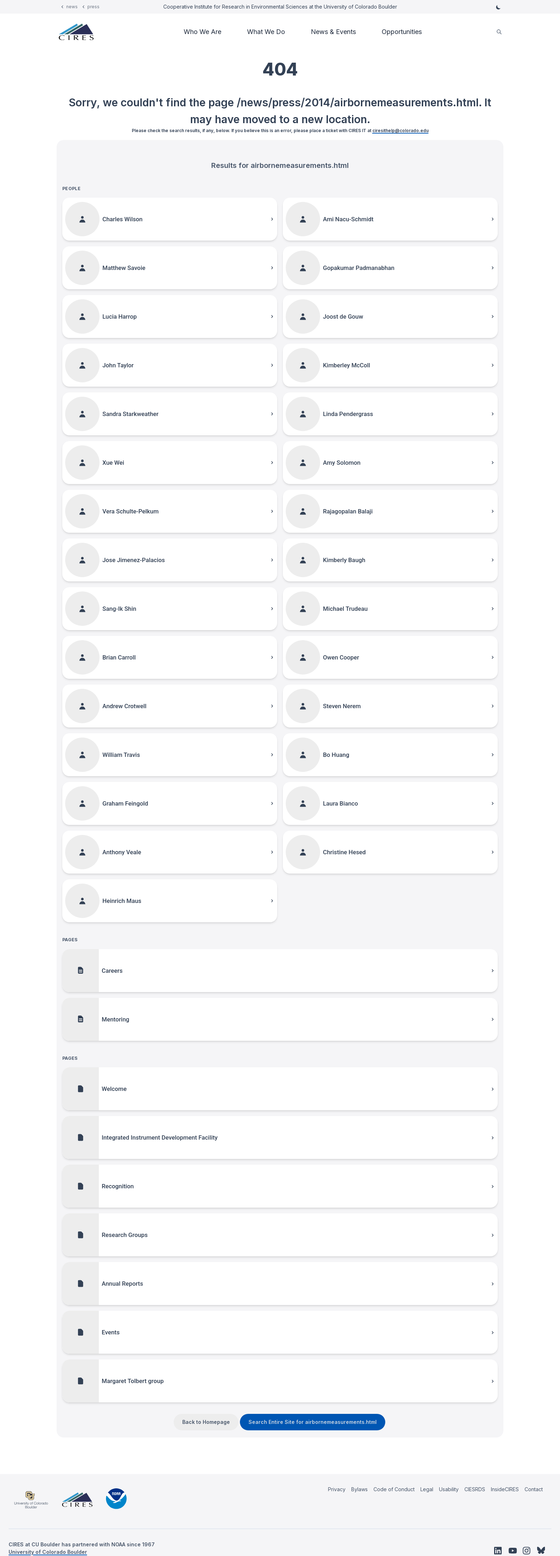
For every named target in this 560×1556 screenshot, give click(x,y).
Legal (426, 1489)
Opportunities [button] (402, 31)
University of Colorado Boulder (48, 1552)
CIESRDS (474, 1489)
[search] (499, 32)
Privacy (337, 1489)
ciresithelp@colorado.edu (400, 130)
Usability (449, 1489)
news (72, 6)
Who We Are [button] (202, 31)
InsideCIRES (505, 1489)
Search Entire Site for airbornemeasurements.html (312, 1422)
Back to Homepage (206, 1422)
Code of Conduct (394, 1489)
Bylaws (359, 1489)
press (93, 6)
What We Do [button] (266, 31)
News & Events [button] (333, 31)
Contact (534, 1489)
